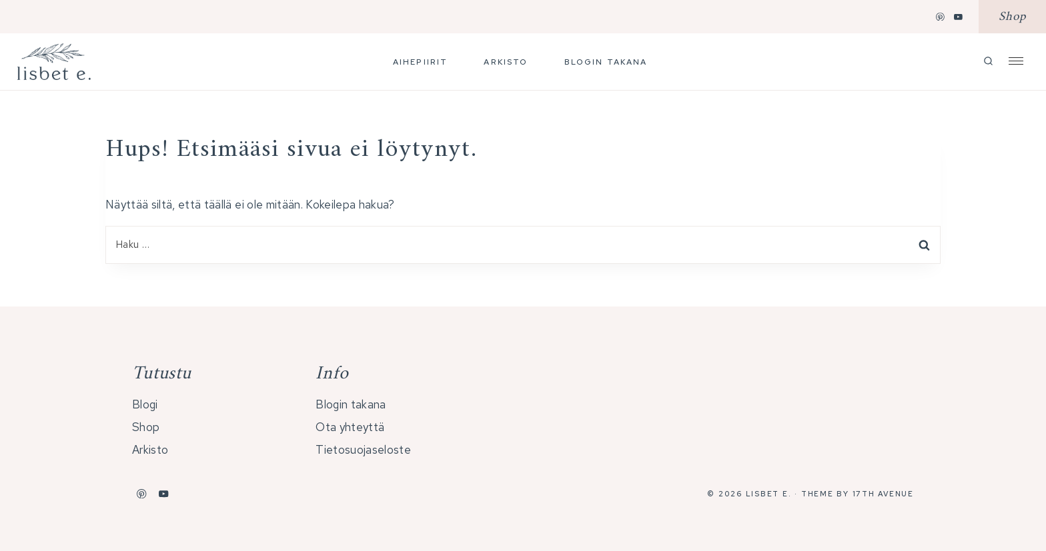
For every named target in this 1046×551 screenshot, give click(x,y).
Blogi (145, 404)
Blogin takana (606, 62)
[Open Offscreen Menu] (1016, 60)
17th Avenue (883, 493)
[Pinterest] (940, 16)
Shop (1012, 17)
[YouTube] (958, 16)
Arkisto (506, 62)
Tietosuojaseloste (363, 449)
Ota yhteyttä (350, 427)
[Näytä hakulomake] (988, 61)
